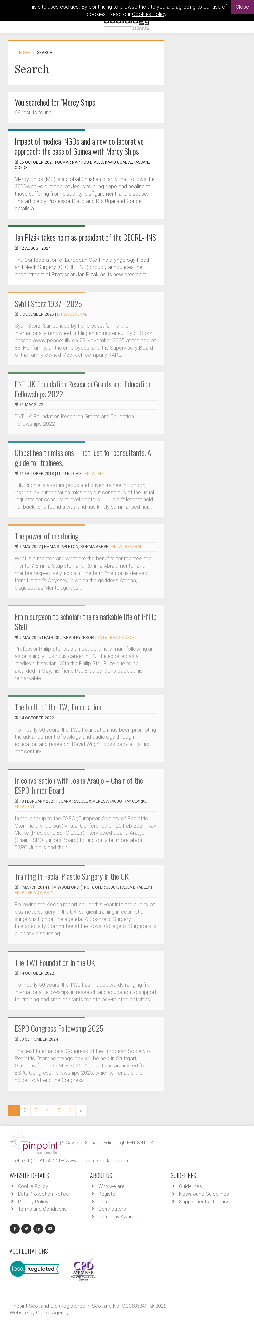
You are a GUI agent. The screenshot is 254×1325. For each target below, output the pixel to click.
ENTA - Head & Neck (116, 637)
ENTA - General (72, 314)
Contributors (112, 1209)
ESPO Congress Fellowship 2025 (59, 1028)
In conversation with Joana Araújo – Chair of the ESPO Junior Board (79, 785)
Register (107, 1194)
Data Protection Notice (43, 1194)
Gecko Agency (52, 1313)
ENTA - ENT (95, 473)
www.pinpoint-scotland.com (97, 1161)
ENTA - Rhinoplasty (34, 892)
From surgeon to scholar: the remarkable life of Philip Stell (86, 621)
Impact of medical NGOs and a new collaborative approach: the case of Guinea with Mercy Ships (79, 146)
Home (24, 52)
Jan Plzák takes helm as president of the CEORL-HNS (85, 237)
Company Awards (117, 1217)
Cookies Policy (149, 14)
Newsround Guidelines (204, 1194)
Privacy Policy (33, 1202)
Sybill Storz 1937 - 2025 (48, 303)
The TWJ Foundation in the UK (55, 962)
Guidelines (190, 1186)
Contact (107, 1202)
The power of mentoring (47, 536)
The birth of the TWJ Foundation (58, 707)
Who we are (111, 1186)
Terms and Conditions (42, 1209)
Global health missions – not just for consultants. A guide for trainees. (83, 457)
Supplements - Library (203, 1202)
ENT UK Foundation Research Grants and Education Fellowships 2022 (82, 389)
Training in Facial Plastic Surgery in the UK (72, 876)
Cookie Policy (33, 1186)
